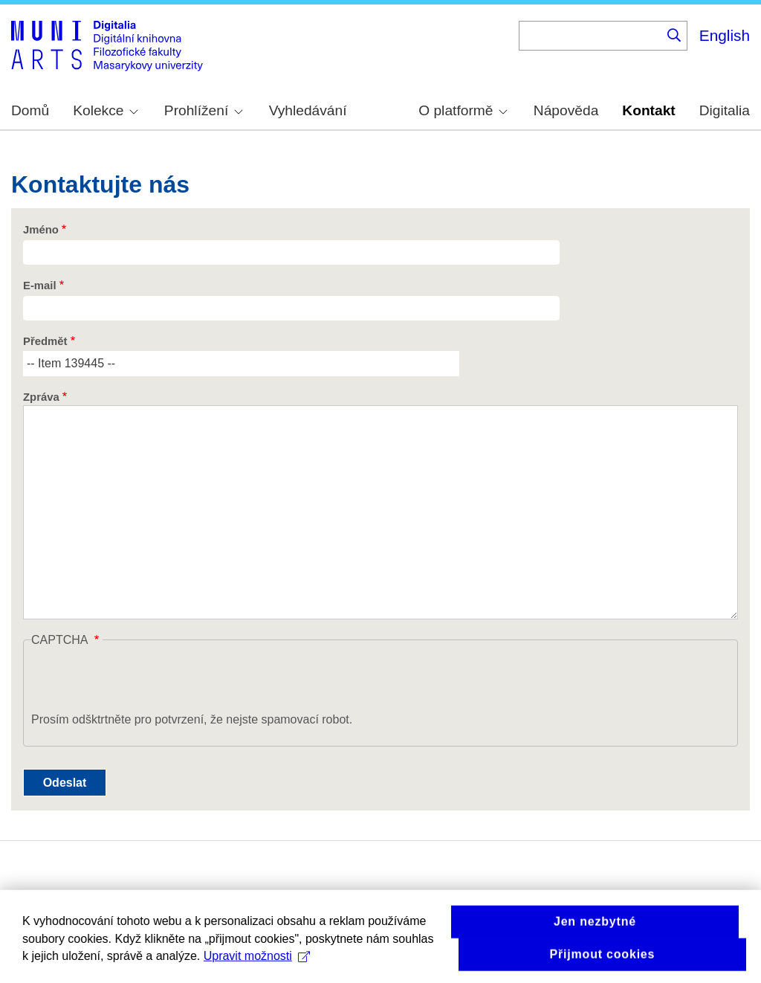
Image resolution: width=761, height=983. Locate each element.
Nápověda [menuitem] (566, 110)
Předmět (45, 341)
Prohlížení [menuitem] (203, 110)
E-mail (39, 285)
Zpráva (41, 397)
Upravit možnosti (257, 965)
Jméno (41, 230)
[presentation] (144, 682)
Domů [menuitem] (30, 110)
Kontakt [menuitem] (648, 110)
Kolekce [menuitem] (105, 110)
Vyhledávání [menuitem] (308, 110)
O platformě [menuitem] (463, 110)
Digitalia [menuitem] (724, 110)
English (724, 35)
